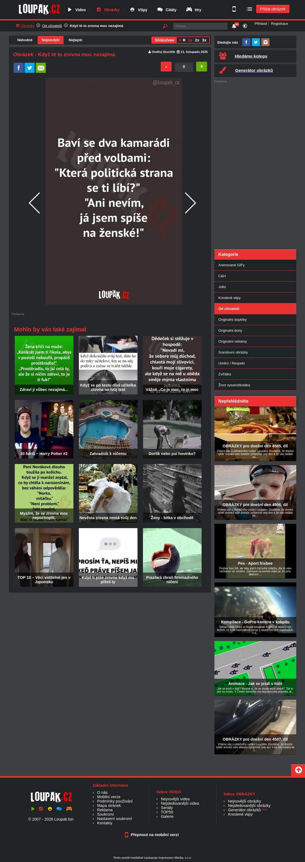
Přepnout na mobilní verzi (152, 835)
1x (190, 40)
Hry (193, 10)
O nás (102, 792)
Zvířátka (225, 374)
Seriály (167, 808)
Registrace (279, 24)
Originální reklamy (233, 341)
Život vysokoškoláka (234, 385)
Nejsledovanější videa (180, 803)
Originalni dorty (230, 330)
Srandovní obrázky (233, 352)
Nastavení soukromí (114, 818)
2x (197, 40)
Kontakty (104, 823)
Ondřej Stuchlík (163, 51)
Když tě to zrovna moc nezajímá (96, 26)
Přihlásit (261, 24)
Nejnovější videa (175, 799)
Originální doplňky (233, 320)
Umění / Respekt (232, 363)
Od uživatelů (52, 26)
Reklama (105, 810)
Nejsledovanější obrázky (249, 805)
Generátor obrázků (244, 810)
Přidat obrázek (272, 9)
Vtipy (138, 10)
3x (204, 40)
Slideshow (164, 40)
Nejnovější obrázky (244, 801)
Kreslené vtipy (230, 298)
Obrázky (107, 10)
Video (76, 10)
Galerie (167, 816)
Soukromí (105, 814)
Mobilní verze (109, 797)
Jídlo (222, 287)
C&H (222, 276)
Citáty (167, 10)
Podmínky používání (115, 801)
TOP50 (167, 812)
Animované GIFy (232, 265)
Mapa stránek (109, 805)
